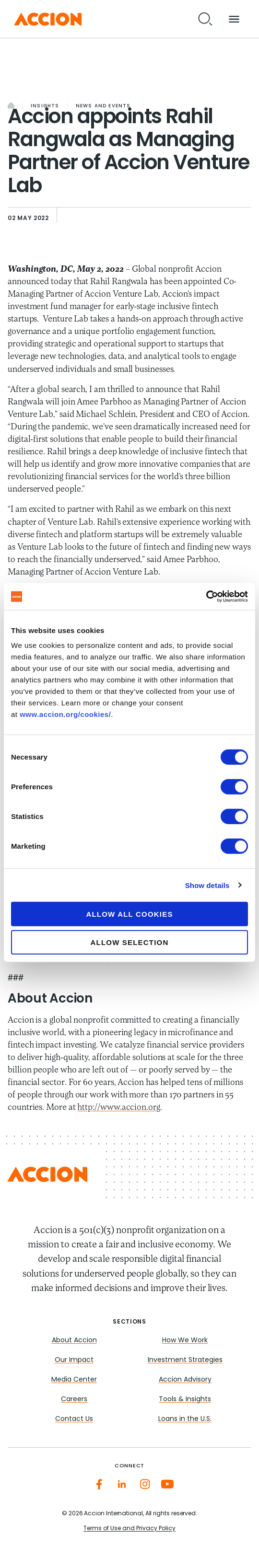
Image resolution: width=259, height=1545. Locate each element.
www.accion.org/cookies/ (65, 714)
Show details (207, 885)
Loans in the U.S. (185, 1419)
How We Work (185, 1340)
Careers (74, 1399)
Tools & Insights (185, 1399)
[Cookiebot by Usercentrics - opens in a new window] (206, 596)
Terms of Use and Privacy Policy (129, 1529)
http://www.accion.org (118, 1107)
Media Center (74, 1380)
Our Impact (74, 1360)
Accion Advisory (185, 1380)
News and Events (103, 106)
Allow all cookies (129, 914)
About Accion (74, 1340)
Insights (45, 106)
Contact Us (74, 1419)
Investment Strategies (185, 1360)
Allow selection (130, 942)
